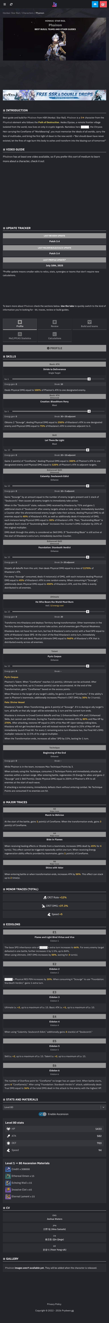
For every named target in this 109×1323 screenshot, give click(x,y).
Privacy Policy (54, 1304)
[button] (95, 4)
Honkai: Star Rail (11, 13)
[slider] (89, 378)
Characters (27, 13)
